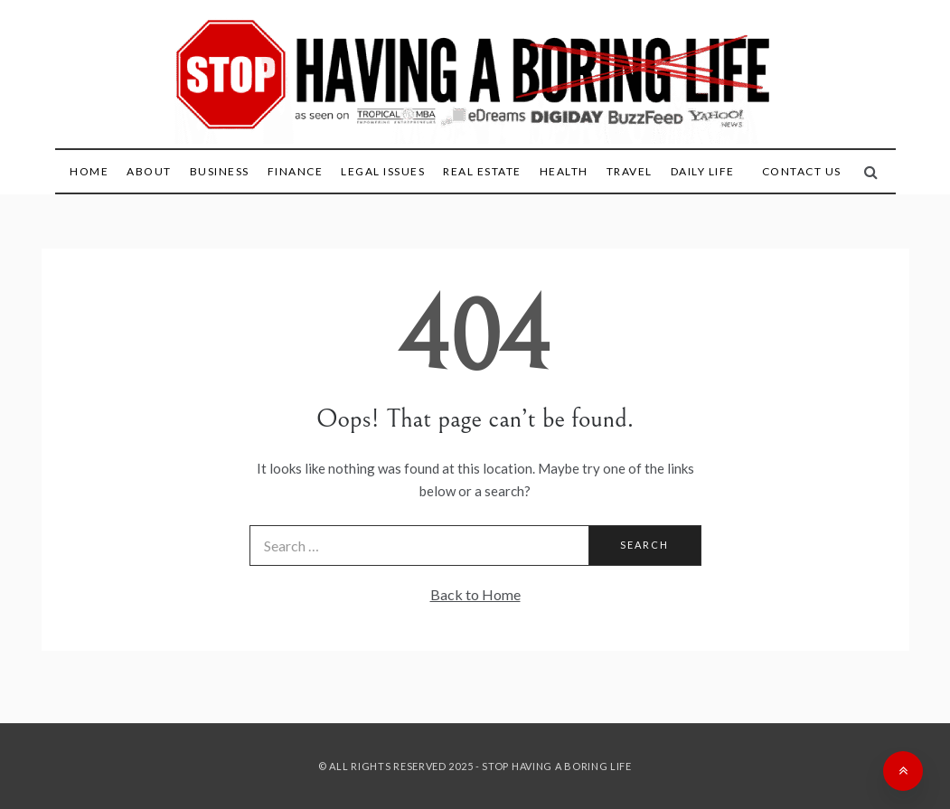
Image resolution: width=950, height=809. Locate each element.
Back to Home (475, 594)
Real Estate (482, 171)
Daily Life (703, 171)
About (149, 171)
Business (219, 171)
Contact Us (802, 171)
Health (564, 171)
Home (89, 171)
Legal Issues (383, 171)
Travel (630, 171)
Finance (296, 171)
